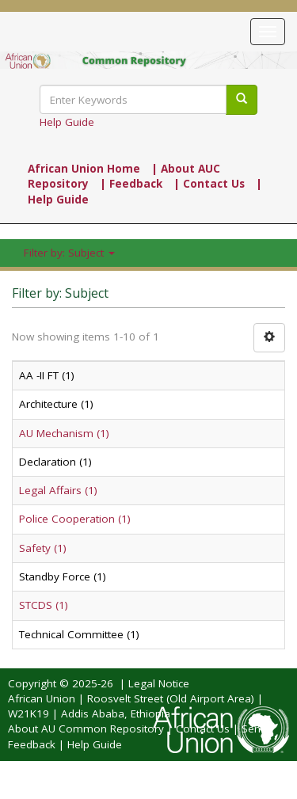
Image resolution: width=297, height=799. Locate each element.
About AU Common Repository (86, 728)
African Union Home (84, 169)
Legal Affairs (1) (58, 490)
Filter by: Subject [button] (69, 252)
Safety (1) (43, 548)
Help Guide (67, 122)
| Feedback (131, 184)
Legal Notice (158, 683)
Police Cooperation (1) (75, 519)
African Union (41, 698)
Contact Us (203, 728)
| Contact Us (209, 184)
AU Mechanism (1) (64, 433)
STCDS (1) (43, 605)
